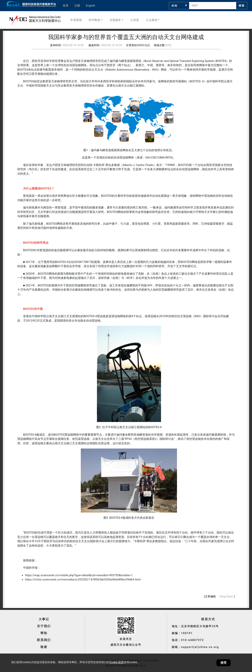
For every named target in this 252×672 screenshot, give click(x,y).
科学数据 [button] (94, 20)
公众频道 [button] (151, 20)
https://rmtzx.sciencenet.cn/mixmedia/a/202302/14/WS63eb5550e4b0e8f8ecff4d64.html (83, 579)
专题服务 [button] (115, 20)
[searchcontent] (212, 5)
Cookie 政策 (116, 662)
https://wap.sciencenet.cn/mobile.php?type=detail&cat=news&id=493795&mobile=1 (79, 575)
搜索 (242, 5)
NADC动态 (143, 45)
